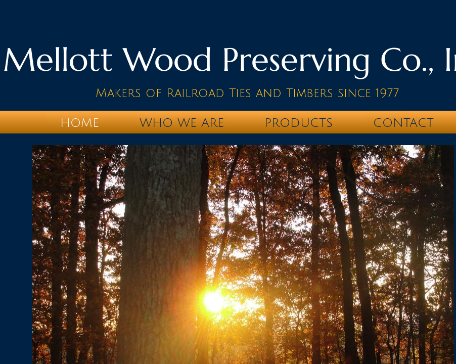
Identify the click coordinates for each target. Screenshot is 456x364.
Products (298, 122)
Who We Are (182, 122)
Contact (403, 122)
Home (79, 122)
